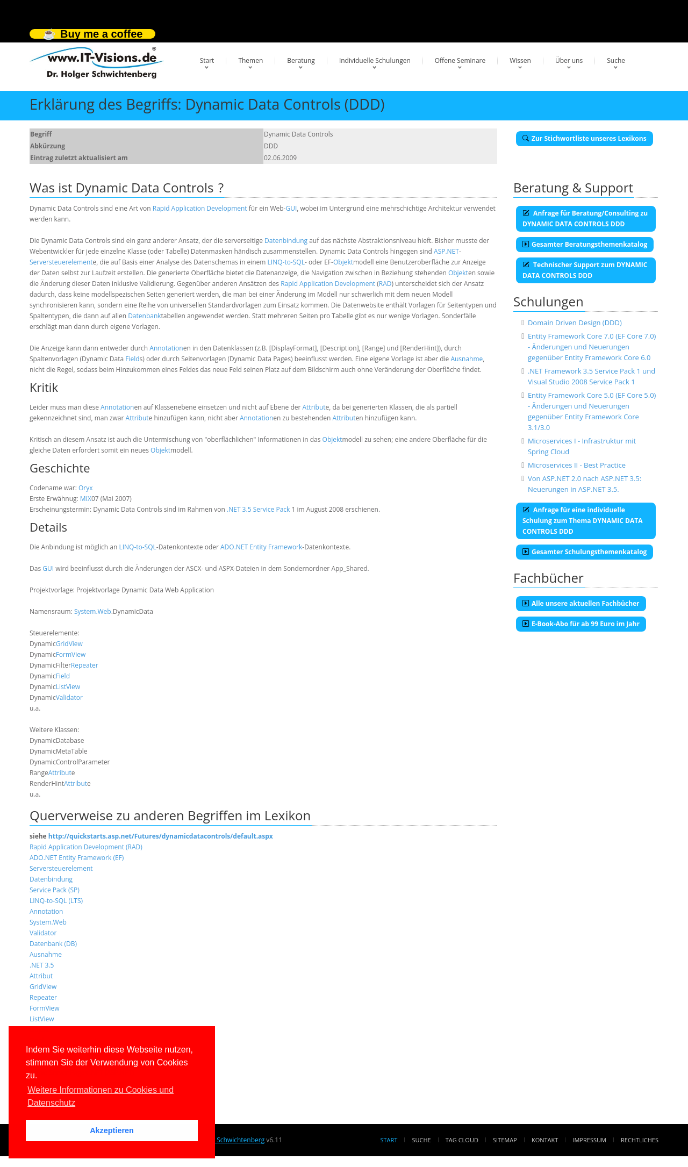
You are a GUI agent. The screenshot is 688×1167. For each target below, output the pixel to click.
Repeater (84, 665)
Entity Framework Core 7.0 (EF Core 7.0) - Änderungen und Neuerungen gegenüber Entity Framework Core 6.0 (592, 346)
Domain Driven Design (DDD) (575, 322)
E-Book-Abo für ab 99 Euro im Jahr (581, 623)
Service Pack (271, 509)
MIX (85, 498)
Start (207, 60)
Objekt (343, 262)
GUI (291, 208)
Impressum (589, 1140)
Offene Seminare (460, 60)
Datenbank (144, 315)
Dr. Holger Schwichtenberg (224, 1139)
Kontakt (545, 1140)
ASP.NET (446, 251)
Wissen (520, 60)
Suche (616, 60)
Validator (69, 697)
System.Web (92, 611)
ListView (68, 686)
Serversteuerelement (61, 262)
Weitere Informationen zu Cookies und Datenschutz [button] (100, 1096)
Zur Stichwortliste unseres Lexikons (584, 138)
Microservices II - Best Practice (577, 465)
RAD (385, 283)
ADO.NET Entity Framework (261, 547)
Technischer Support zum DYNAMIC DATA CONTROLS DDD (584, 270)
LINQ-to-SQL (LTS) (56, 900)
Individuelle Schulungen (375, 60)
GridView (69, 643)
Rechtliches (639, 1140)
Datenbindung (285, 240)
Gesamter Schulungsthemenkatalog (584, 551)
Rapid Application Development (200, 208)
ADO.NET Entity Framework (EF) (77, 857)
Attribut (313, 407)
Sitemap (505, 1140)
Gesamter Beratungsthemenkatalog (584, 244)
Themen (250, 60)
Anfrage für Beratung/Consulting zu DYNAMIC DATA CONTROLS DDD (585, 218)
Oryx (85, 487)
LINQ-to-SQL (286, 262)
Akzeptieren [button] (112, 1130)
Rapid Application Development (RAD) (86, 846)
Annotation (166, 348)
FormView (71, 654)
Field (132, 358)
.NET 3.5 (239, 509)
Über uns (569, 60)
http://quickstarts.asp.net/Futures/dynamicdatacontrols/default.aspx (160, 836)
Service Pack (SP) (55, 889)
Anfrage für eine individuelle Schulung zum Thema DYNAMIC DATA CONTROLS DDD (582, 520)
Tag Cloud (462, 1140)
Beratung (301, 60)
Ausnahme (466, 358)
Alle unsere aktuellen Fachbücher (581, 603)
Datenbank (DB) (53, 943)
